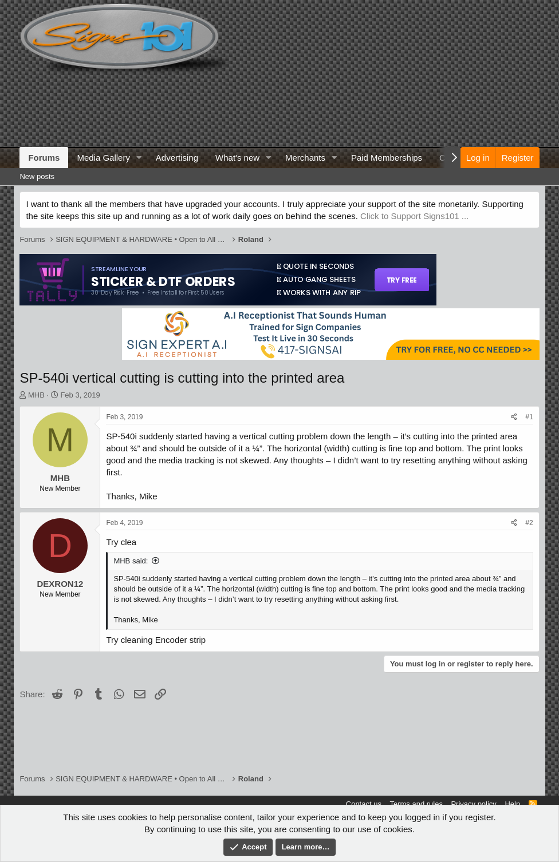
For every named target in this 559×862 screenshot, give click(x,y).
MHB (36, 395)
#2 (529, 523)
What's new (237, 157)
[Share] (514, 417)
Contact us (363, 804)
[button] (139, 157)
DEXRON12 (60, 584)
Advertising (177, 157)
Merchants (305, 157)
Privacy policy (473, 804)
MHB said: (130, 561)
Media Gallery (103, 157)
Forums (44, 157)
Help (512, 804)
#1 (529, 417)
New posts (36, 176)
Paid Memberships (386, 157)
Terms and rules (415, 804)
